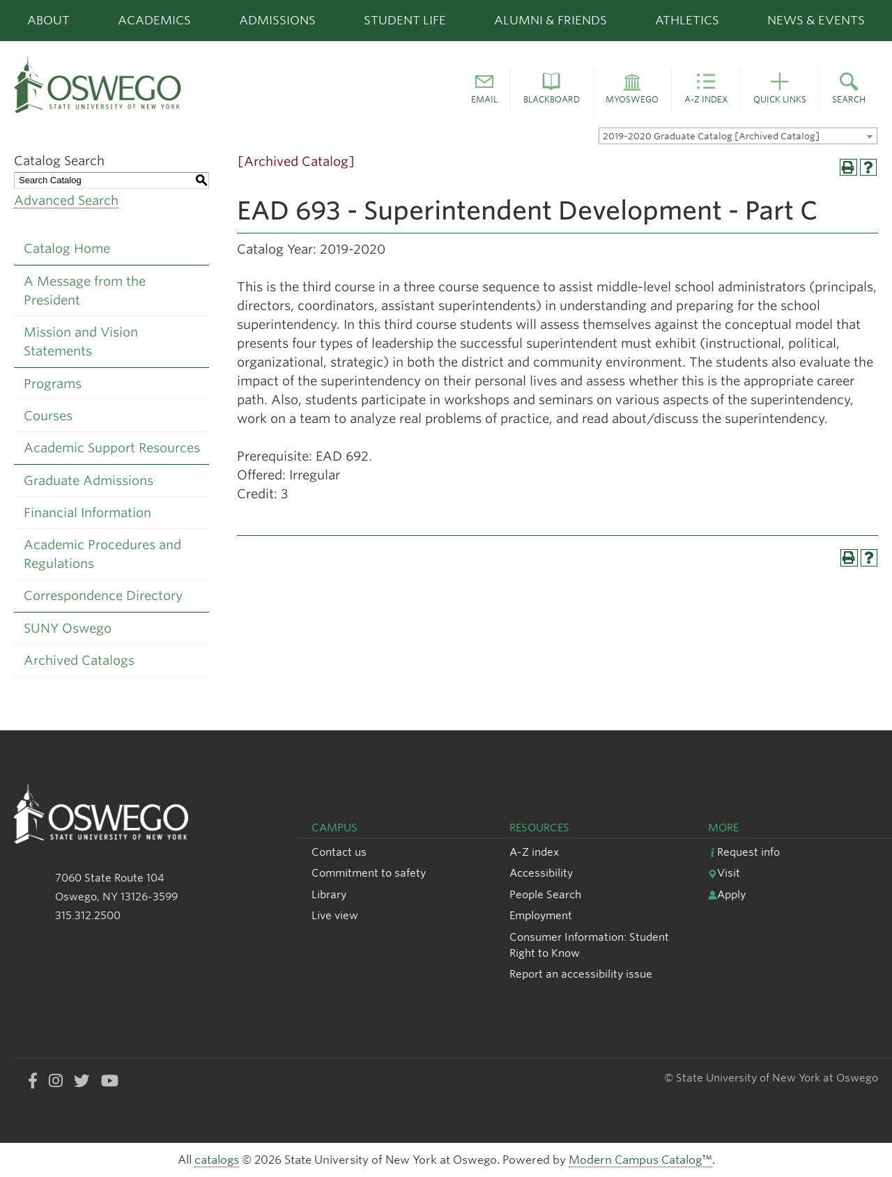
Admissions (277, 20)
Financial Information (87, 512)
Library (329, 894)
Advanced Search (66, 200)
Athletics (687, 20)
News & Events (816, 20)
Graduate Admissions (88, 480)
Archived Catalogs (79, 660)
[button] (484, 90)
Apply (727, 894)
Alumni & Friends (550, 20)
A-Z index (534, 852)
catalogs (216, 1160)
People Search (545, 894)
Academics (154, 20)
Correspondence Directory (103, 595)
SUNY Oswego (68, 628)
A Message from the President (85, 290)
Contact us (339, 852)
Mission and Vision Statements (81, 341)
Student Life (405, 20)
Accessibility (541, 872)
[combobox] (738, 136)
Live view (335, 915)
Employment (540, 915)
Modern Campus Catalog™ (640, 1160)
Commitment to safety (369, 872)
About (48, 20)
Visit (724, 872)
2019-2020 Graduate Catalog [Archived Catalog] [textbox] (711, 136)
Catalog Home (67, 248)
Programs (53, 383)
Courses (48, 415)
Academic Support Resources (112, 447)
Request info (744, 852)
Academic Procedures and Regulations (102, 554)
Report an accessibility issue (580, 973)
